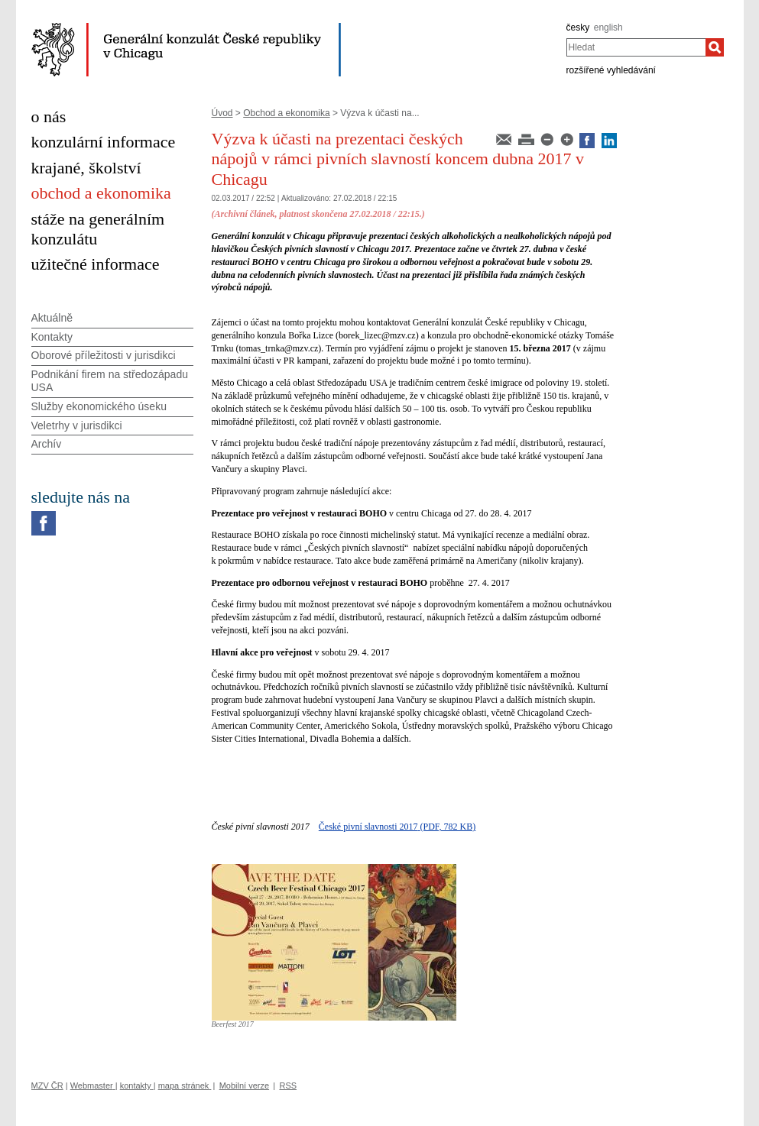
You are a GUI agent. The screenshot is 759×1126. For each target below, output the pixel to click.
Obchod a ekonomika (286, 113)
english (608, 27)
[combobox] (636, 47)
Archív (46, 444)
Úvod (222, 113)
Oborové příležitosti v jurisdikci (103, 355)
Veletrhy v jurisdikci (76, 425)
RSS (288, 1085)
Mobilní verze (244, 1085)
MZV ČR (47, 1085)
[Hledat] (714, 47)
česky (578, 27)
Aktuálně (52, 318)
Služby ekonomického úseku (99, 406)
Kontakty (52, 337)
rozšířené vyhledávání (611, 70)
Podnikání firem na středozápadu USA (109, 380)
